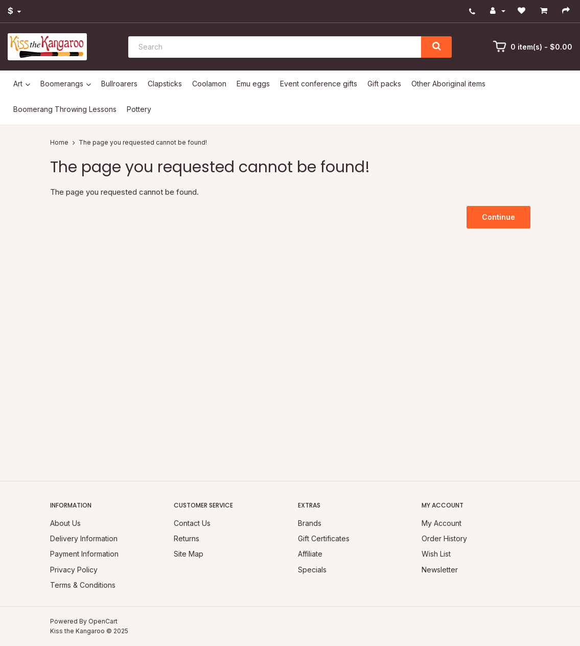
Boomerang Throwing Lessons (65, 109)
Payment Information (84, 553)
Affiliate (310, 553)
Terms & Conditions (82, 585)
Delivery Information (84, 538)
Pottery (139, 109)
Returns (186, 538)
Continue (498, 217)
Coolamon (209, 83)
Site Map (188, 553)
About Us (65, 523)
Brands (309, 523)
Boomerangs (61, 83)
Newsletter (440, 569)
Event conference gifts (318, 83)
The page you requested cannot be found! (143, 142)
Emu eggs (253, 83)
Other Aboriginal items (448, 83)
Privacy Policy (74, 569)
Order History (444, 538)
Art (17, 83)
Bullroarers (119, 83)
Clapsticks (165, 83)
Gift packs (384, 83)
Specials (312, 569)
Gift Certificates (324, 538)
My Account (441, 523)
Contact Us (192, 523)
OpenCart (103, 621)
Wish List (436, 553)
